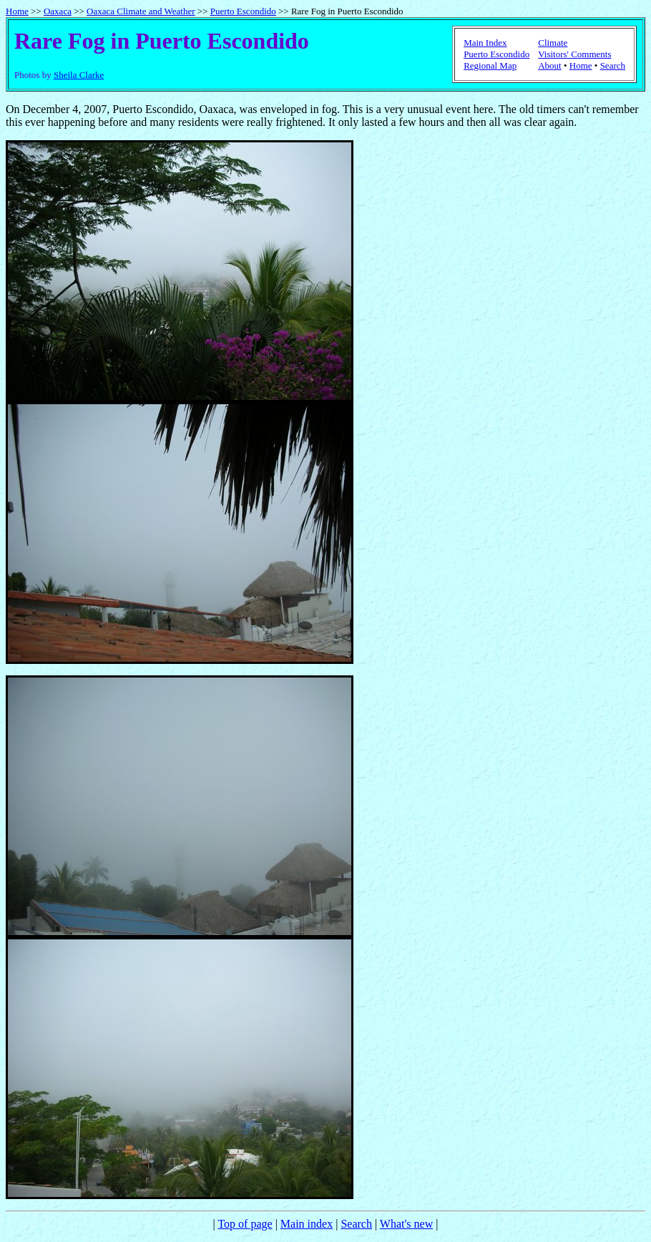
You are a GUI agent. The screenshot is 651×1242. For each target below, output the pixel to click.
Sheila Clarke (79, 74)
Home (17, 11)
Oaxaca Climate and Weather (141, 11)
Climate (552, 42)
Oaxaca (58, 11)
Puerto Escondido (243, 11)
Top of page (244, 1224)
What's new (406, 1224)
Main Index (485, 42)
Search (612, 65)
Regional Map (490, 65)
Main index (306, 1224)
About (550, 65)
